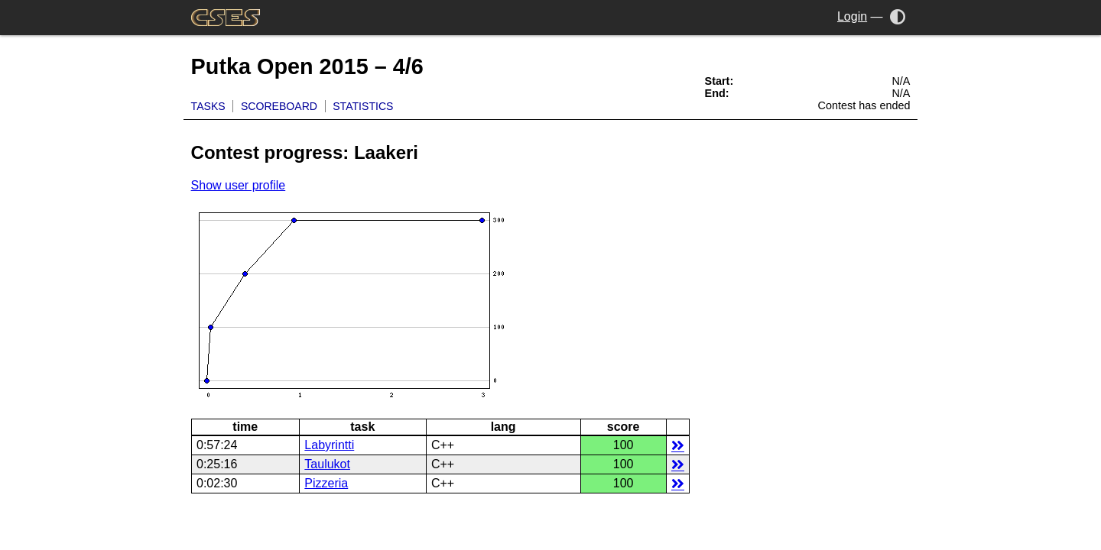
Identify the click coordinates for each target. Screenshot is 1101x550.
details (677, 445)
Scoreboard (279, 106)
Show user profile (238, 185)
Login (852, 16)
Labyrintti (329, 444)
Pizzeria (326, 483)
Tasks (208, 106)
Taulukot (327, 464)
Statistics (363, 106)
